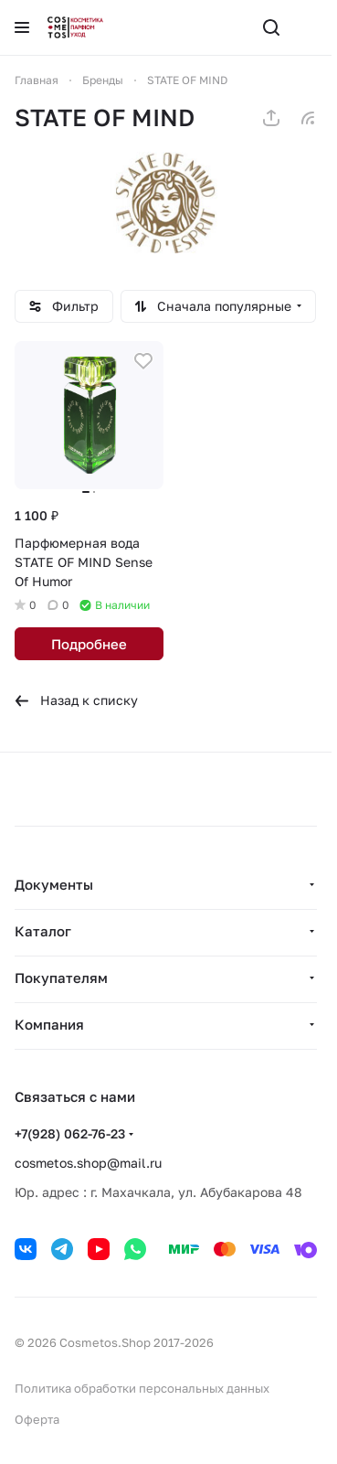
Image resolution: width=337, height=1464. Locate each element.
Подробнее (89, 644)
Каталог (43, 931)
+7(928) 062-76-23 (70, 1133)
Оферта (37, 1419)
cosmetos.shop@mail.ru (88, 1162)
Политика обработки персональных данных (142, 1388)
